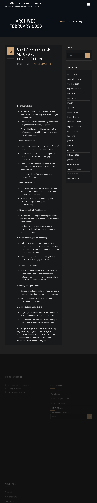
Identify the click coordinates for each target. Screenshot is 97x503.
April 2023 (71, 145)
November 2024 (73, 78)
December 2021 (73, 171)
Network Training (41, 58)
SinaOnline (23, 58)
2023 (70, 21)
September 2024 (73, 87)
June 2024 (71, 96)
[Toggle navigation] (89, 4)
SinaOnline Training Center (23, 3)
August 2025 (72, 74)
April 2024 (71, 105)
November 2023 (73, 118)
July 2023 (70, 132)
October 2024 (72, 83)
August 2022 (72, 167)
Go (88, 55)
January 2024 (72, 109)
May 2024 (71, 101)
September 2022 (73, 163)
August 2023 (72, 127)
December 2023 (73, 114)
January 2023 (72, 154)
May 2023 (71, 140)
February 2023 (72, 149)
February (78, 21)
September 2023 (73, 123)
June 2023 (71, 136)
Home (63, 21)
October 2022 (72, 158)
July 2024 (70, 92)
